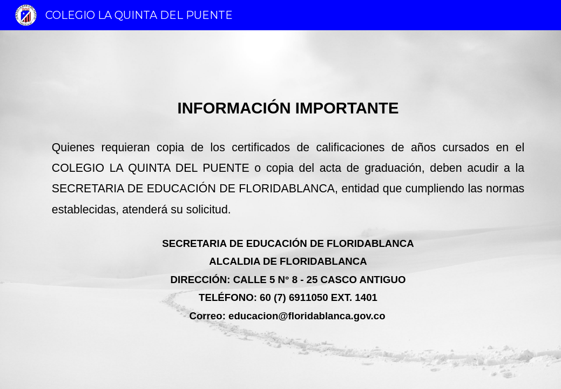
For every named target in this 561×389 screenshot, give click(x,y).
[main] (280, 209)
